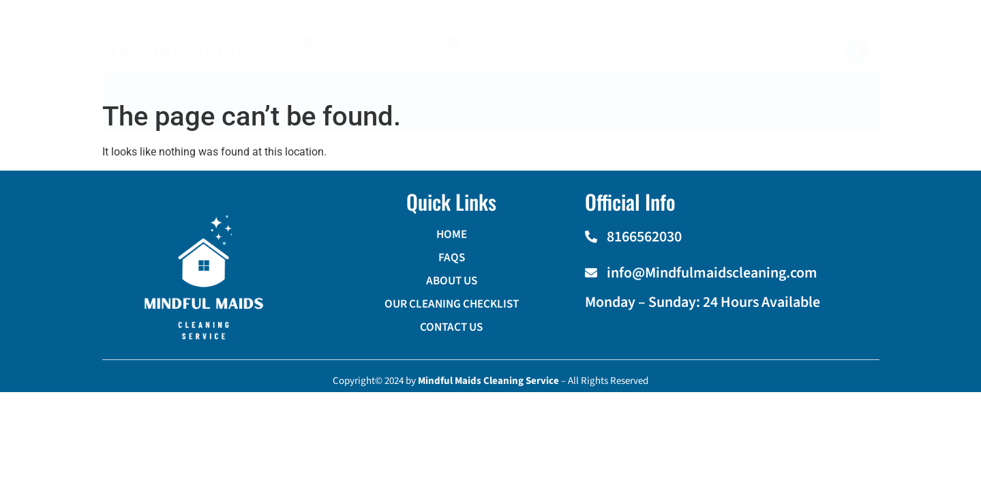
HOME (250, 99)
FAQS (319, 99)
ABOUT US (400, 99)
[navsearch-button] (848, 96)
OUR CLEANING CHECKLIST (535, 99)
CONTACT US (677, 99)
